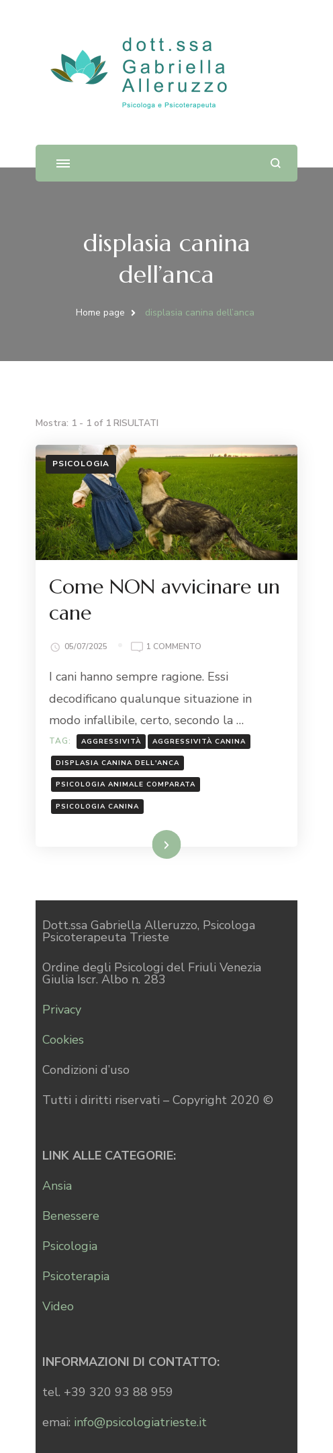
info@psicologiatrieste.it (140, 1422)
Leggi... (149, 844)
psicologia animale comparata (125, 784)
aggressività (111, 741)
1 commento (173, 646)
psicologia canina (97, 806)
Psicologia (80, 463)
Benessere (70, 1216)
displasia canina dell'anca (117, 763)
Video (58, 1306)
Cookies (63, 1040)
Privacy (61, 1009)
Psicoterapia (75, 1276)
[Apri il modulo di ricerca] (275, 163)
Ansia (57, 1186)
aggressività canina (199, 741)
